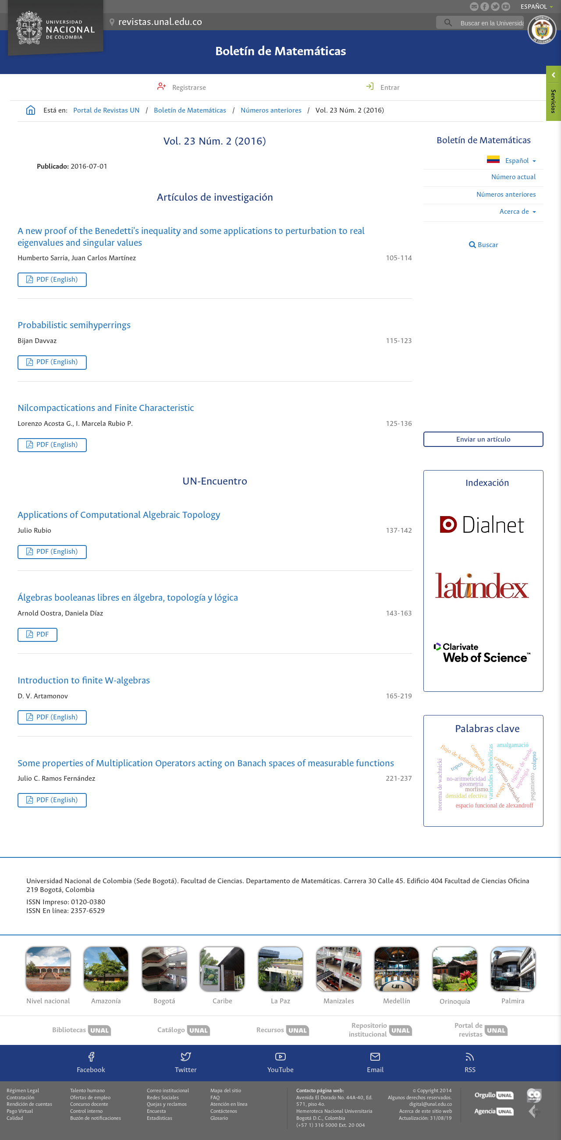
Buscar (483, 245)
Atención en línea (229, 1104)
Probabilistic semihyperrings (74, 326)
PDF (42, 634)
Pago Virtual (20, 1111)
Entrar (389, 88)
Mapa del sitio (225, 1091)
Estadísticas (159, 1118)
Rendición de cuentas (29, 1104)
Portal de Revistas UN (106, 110)
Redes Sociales (163, 1098)
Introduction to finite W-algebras (84, 681)
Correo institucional (168, 1091)
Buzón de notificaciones (95, 1118)
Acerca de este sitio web (425, 1111)
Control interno (86, 1111)
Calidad (15, 1118)
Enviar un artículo (483, 439)
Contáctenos (223, 1111)
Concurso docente (89, 1104)
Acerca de (515, 212)
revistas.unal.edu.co (160, 22)
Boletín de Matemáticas (280, 52)
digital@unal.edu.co (430, 1104)
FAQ (215, 1098)
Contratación (20, 1098)
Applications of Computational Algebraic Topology (119, 515)
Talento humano (87, 1091)
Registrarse (188, 88)
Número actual (513, 177)
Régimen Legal (23, 1091)
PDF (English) (57, 279)
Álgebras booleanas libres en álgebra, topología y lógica (128, 598)
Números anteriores (271, 110)
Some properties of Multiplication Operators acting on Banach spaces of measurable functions (206, 764)
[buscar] (493, 23)
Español (508, 160)
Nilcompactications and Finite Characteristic (106, 409)
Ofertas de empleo (90, 1098)
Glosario (219, 1118)
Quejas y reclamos (167, 1104)
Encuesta (156, 1111)
